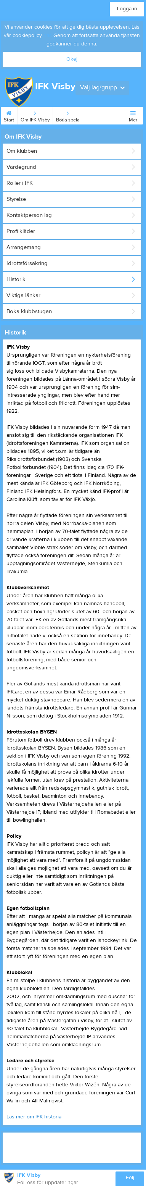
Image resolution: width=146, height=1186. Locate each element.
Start (9, 115)
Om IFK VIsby (35, 115)
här (47, 35)
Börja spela (68, 115)
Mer (133, 115)
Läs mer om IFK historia (33, 1116)
